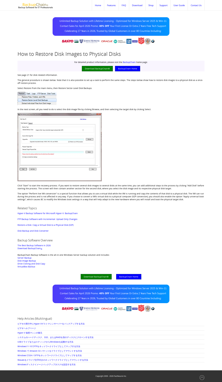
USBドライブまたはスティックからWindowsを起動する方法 (45, 341)
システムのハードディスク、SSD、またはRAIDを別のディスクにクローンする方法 (55, 337)
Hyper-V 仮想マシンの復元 (30, 332)
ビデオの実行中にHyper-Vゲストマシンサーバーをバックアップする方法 (51, 323)
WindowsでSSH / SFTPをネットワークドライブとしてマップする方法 (50, 355)
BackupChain (129, 62)
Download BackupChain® (97, 68)
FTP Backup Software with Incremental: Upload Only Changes (47, 219)
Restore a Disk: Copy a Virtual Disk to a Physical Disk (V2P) (45, 225)
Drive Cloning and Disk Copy (31, 263)
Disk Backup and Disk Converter (33, 230)
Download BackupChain (30, 248)
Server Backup (25, 257)
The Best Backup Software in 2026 (34, 245)
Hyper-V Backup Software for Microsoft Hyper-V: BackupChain (48, 213)
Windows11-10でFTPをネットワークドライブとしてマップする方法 (49, 346)
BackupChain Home (127, 68)
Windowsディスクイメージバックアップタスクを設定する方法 (47, 364)
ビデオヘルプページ (27, 328)
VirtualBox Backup (26, 266)
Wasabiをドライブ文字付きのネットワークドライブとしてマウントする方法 (53, 359)
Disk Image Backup (27, 260)
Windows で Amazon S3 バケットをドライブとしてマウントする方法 (50, 350)
